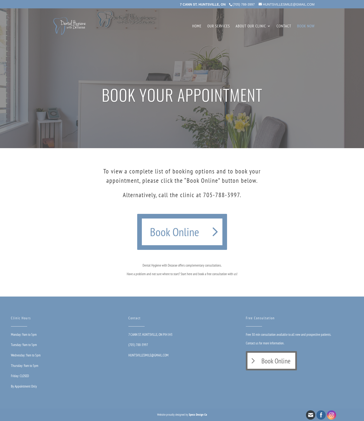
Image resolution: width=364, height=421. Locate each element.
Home (197, 26)
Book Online (174, 231)
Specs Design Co (198, 415)
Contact (283, 26)
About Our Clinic (251, 26)
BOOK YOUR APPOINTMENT (182, 94)
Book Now (306, 26)
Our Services (218, 26)
